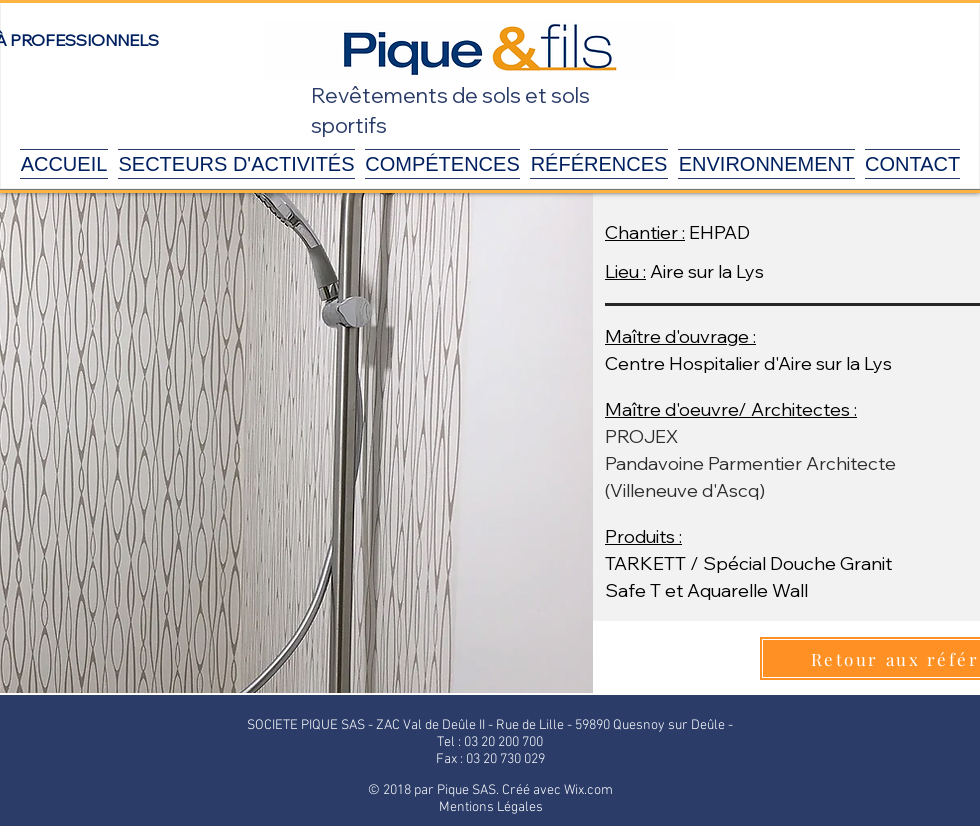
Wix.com (588, 790)
